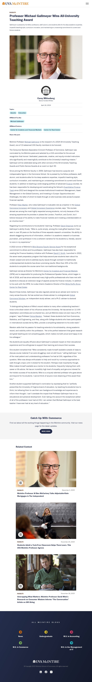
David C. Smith (59, 253)
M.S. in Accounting (71, 634)
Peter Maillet (22, 205)
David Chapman (67, 226)
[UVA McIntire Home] (46, 662)
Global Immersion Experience (43, 208)
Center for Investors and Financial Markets (25, 130)
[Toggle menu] (87, 3)
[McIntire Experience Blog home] (15, 3)
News (20, 634)
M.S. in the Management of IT (71, 646)
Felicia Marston (36, 316)
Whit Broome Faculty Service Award (46, 246)
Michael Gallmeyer (17, 121)
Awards (13, 113)
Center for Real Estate (52, 130)
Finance (69, 184)
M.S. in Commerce (20, 644)
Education (22, 113)
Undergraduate (46, 634)
